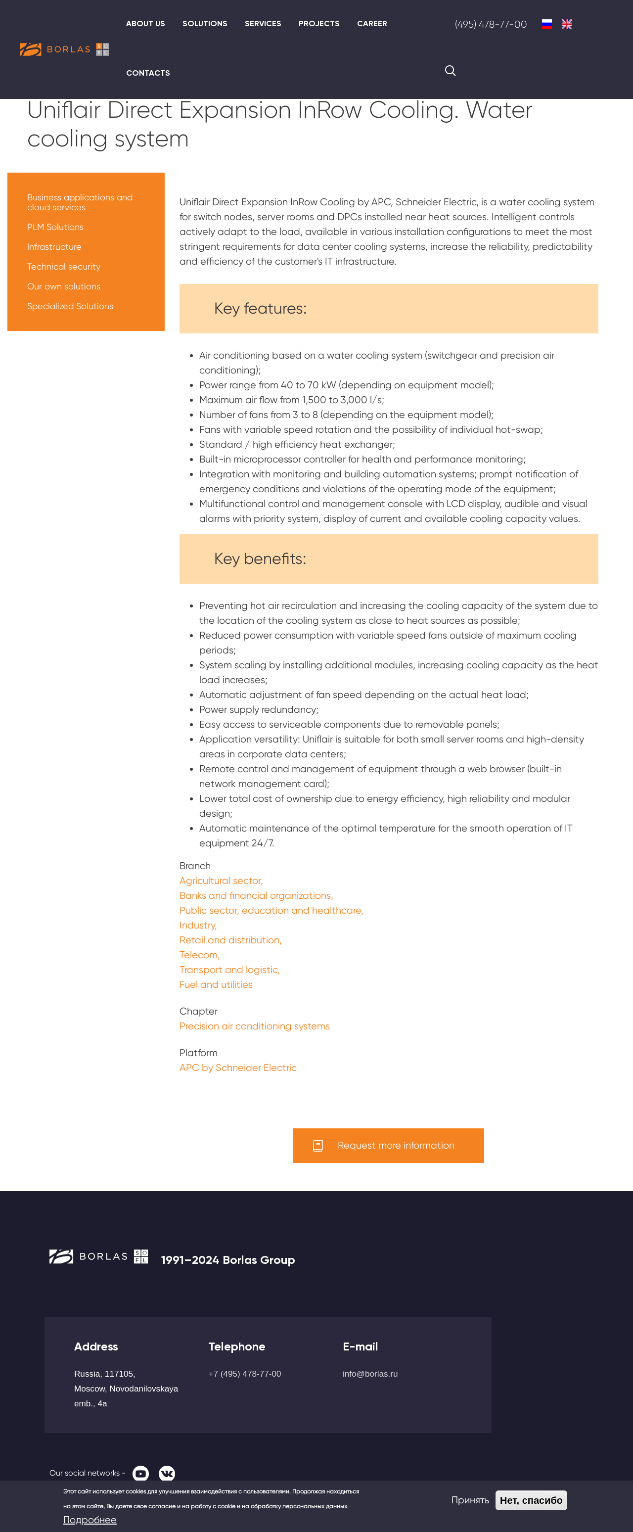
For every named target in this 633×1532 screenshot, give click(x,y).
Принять (470, 1500)
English (567, 24)
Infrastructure (54, 246)
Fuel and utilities (216, 984)
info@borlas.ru (370, 1374)
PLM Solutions (55, 227)
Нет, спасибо (531, 1500)
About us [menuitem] (145, 23)
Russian (547, 24)
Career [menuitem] (372, 23)
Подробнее (90, 1520)
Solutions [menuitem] (204, 23)
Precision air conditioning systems (255, 1026)
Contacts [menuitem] (148, 73)
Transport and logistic (228, 969)
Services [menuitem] (263, 23)
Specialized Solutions (70, 306)
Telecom (199, 955)
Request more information (396, 1145)
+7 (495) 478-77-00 (244, 1374)
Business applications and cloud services (80, 202)
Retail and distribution (229, 940)
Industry (197, 925)
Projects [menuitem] (319, 23)
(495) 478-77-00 (491, 24)
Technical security (63, 266)
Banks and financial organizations (255, 895)
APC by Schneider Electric (238, 1067)
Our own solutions (63, 286)
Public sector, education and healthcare (270, 910)
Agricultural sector (220, 880)
